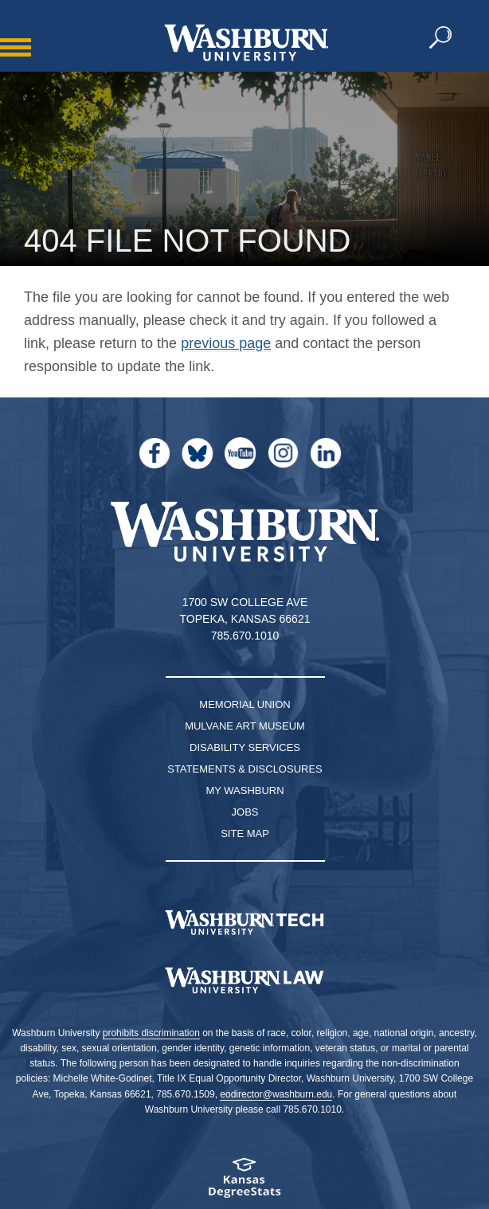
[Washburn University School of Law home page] (244, 980)
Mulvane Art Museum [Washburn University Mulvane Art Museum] (245, 726)
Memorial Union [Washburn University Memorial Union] (244, 704)
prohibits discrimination (151, 1033)
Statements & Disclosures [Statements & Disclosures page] (245, 769)
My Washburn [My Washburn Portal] (244, 790)
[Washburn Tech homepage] (244, 922)
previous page (226, 343)
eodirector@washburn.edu (276, 1094)
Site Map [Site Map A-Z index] (245, 833)
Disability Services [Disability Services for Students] (245, 747)
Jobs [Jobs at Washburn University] (245, 812)
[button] (441, 38)
